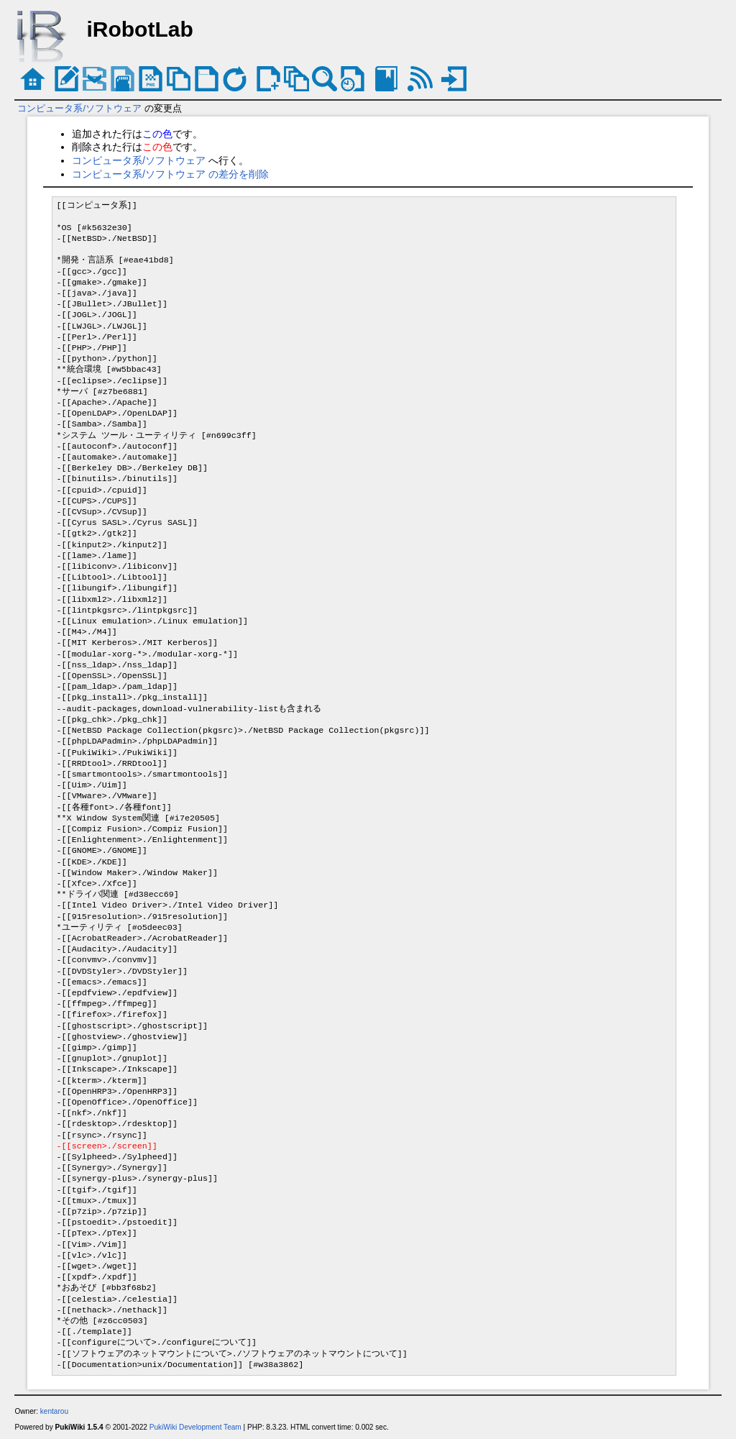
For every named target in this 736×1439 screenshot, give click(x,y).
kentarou (54, 1411)
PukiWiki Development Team (196, 1427)
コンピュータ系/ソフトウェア (79, 108)
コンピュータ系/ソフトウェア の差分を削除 (170, 174)
